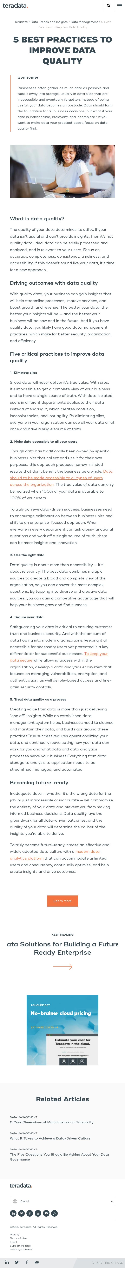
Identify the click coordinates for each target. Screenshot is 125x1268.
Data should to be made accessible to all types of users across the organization (61, 478)
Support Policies (20, 1246)
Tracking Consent (21, 1249)
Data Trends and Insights (49, 22)
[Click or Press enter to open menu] (119, 5)
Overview (28, 78)
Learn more (63, 901)
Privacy (14, 1235)
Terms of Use (18, 1238)
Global (24, 1201)
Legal (13, 1242)
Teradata (21, 22)
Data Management (85, 22)
